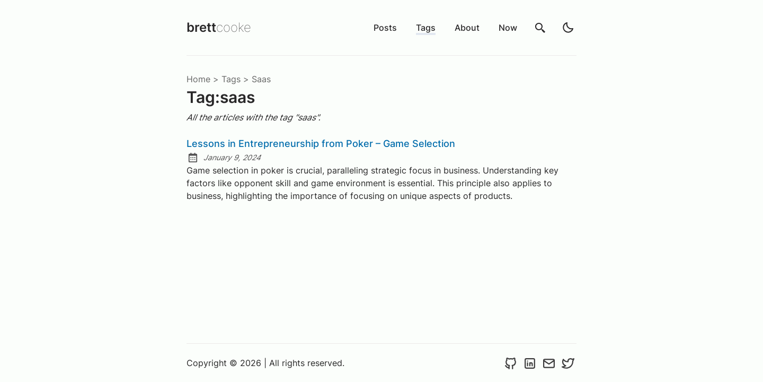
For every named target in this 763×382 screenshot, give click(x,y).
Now (508, 27)
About (467, 27)
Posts (385, 27)
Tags (426, 27)
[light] (568, 27)
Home (198, 79)
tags (231, 79)
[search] (540, 28)
